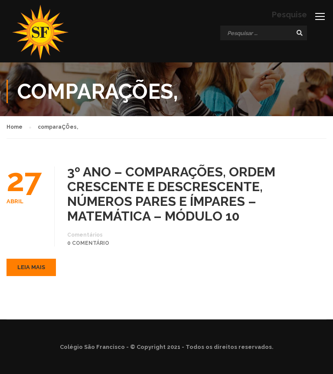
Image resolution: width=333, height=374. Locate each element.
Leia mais (31, 267)
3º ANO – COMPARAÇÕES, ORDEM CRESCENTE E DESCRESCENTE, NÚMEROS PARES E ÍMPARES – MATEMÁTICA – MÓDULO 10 (171, 194)
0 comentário (88, 243)
